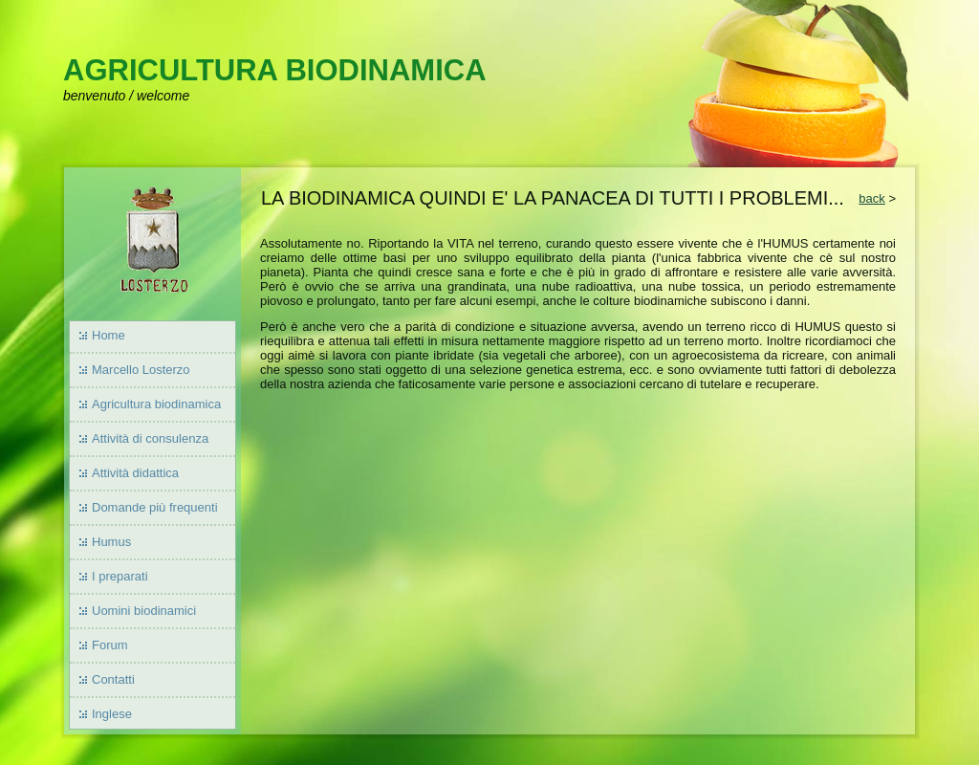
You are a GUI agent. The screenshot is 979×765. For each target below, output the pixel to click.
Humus (111, 542)
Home (108, 335)
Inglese (112, 714)
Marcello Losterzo (141, 369)
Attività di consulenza (150, 438)
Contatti (113, 679)
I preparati (120, 576)
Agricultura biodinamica (156, 404)
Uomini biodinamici (144, 610)
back (871, 198)
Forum (110, 645)
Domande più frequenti (155, 507)
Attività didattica (135, 473)
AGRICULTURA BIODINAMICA (275, 70)
